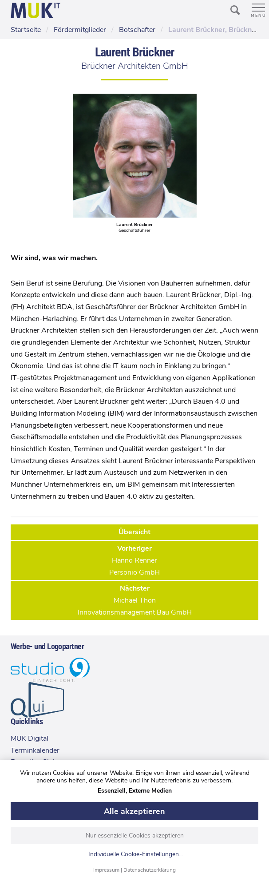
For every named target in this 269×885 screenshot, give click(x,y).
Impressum (106, 869)
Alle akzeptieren (134, 811)
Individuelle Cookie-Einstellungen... (135, 854)
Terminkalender (35, 750)
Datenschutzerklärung (149, 869)
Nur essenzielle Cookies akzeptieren (135, 835)
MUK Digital (29, 738)
